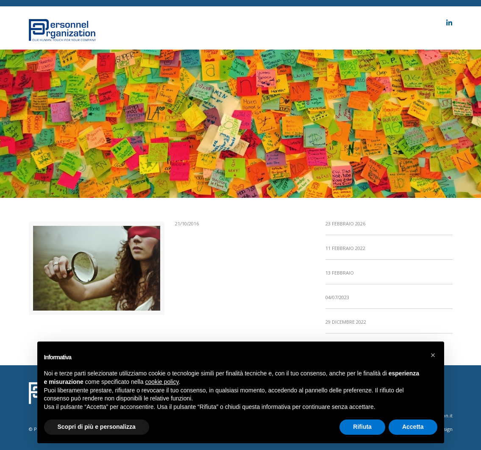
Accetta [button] (413, 426)
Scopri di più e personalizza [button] (97, 426)
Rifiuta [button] (362, 426)
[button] (433, 355)
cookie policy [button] (161, 381)
